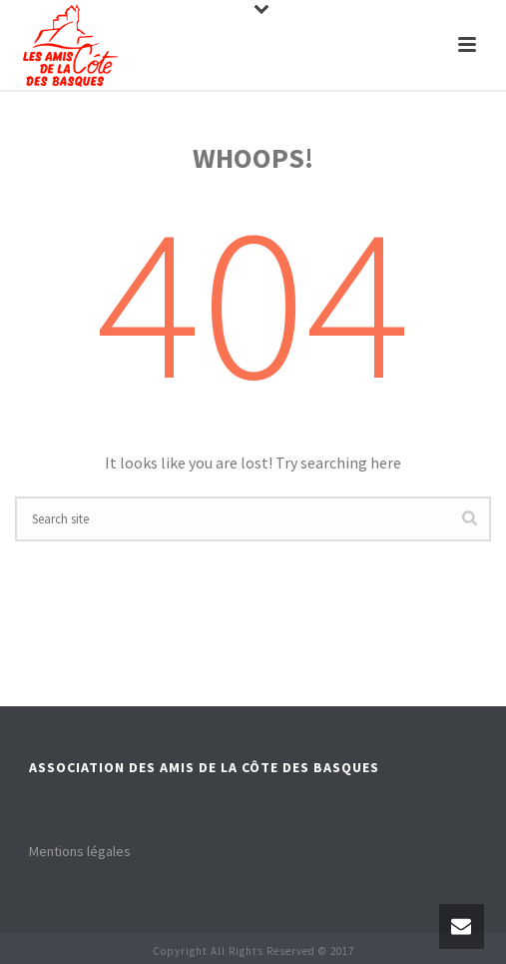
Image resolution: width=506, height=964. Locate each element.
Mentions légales (80, 851)
